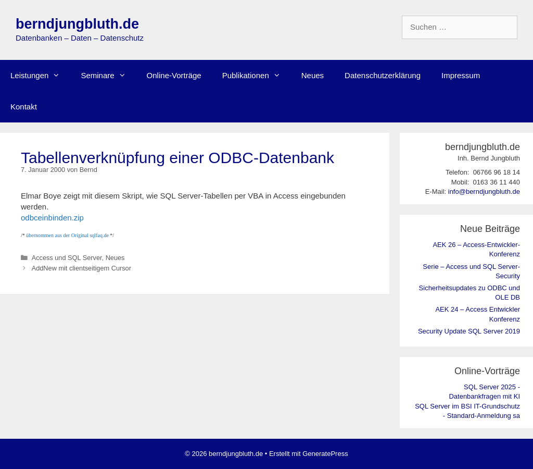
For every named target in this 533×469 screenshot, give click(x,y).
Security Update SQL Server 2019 (469, 331)
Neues (312, 75)
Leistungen (40, 75)
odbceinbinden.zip (52, 217)
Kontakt (23, 106)
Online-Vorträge (174, 75)
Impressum (460, 75)
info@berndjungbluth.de (484, 191)
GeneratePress (325, 454)
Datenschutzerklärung (383, 75)
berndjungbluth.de (77, 24)
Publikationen (256, 75)
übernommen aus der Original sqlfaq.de (67, 235)
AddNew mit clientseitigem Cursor (81, 268)
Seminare (108, 75)
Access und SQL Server (67, 258)
